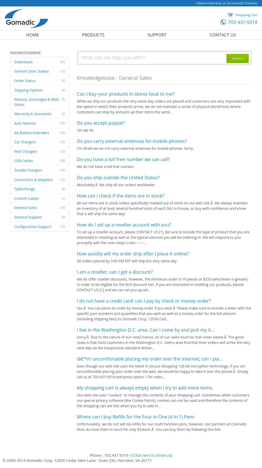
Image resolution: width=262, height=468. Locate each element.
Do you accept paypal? (101, 123)
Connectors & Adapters (39, 179)
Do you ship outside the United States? (118, 177)
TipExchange (39, 189)
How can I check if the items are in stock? (120, 196)
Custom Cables (39, 198)
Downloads (39, 62)
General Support (39, 217)
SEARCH (237, 58)
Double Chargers (39, 170)
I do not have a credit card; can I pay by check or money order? (144, 301)
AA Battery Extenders (39, 132)
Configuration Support (39, 226)
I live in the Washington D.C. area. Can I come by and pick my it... (145, 330)
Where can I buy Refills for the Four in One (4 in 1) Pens (135, 417)
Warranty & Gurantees (39, 113)
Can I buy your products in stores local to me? (125, 94)
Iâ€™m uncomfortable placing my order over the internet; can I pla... (150, 359)
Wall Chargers (39, 151)
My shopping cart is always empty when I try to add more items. (145, 388)
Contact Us (223, 35)
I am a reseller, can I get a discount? (115, 272)
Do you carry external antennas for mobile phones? (132, 141)
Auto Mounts (39, 123)
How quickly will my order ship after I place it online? (133, 254)
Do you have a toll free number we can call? (123, 159)
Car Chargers (39, 142)
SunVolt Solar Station (39, 71)
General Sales (39, 207)
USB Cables (39, 160)
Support (157, 35)
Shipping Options (39, 90)
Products (93, 35)
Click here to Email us (152, 455)
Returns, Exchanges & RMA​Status (39, 102)
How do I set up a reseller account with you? (124, 225)
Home (32, 35)
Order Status (39, 80)
